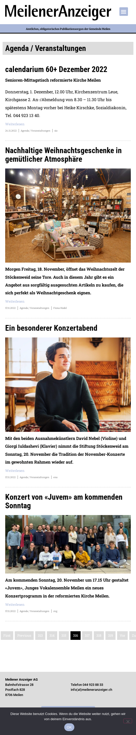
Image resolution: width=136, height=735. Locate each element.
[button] (123, 11)
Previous (24, 635)
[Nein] (127, 721)
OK (69, 727)
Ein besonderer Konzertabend (51, 328)
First (7, 635)
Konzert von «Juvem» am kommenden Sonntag (64, 501)
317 (87, 635)
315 (63, 635)
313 (40, 635)
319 (110, 635)
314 (52, 635)
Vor (122, 635)
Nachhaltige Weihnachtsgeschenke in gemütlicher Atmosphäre (63, 155)
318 (98, 635)
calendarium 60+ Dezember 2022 (56, 69)
